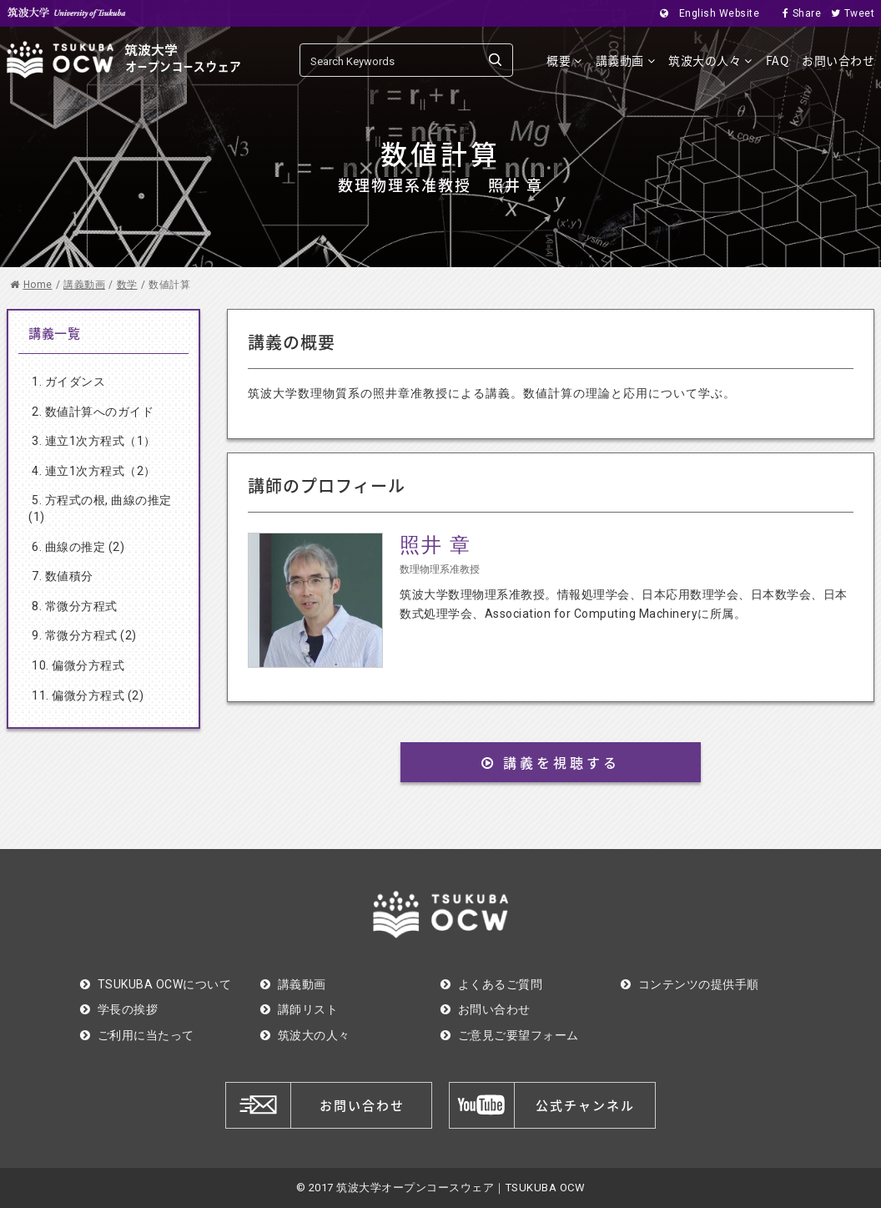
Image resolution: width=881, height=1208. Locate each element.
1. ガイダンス (68, 381)
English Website (704, 13)
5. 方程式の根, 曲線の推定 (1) (100, 508)
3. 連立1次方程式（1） (94, 440)
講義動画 (626, 60)
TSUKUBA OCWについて (155, 984)
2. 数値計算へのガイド (93, 411)
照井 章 (435, 545)
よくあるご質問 (491, 984)
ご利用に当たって (137, 1035)
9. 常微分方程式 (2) (84, 635)
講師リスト (299, 1009)
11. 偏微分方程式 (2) (87, 695)
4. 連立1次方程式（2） (94, 471)
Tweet (847, 13)
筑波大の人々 (710, 60)
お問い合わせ (838, 60)
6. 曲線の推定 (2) (78, 546)
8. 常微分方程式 (75, 606)
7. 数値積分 (62, 576)
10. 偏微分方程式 (78, 665)
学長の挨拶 (119, 1009)
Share (797, 13)
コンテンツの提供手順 (690, 984)
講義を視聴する (550, 762)
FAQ (777, 60)
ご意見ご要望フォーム (509, 1035)
